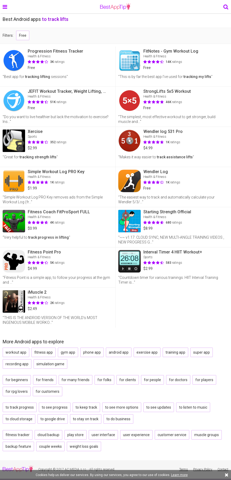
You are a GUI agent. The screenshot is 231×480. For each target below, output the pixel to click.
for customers (47, 391)
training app (175, 352)
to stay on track (85, 419)
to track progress (20, 407)
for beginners (17, 380)
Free (22, 35)
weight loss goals (84, 446)
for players (204, 380)
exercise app (147, 352)
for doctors (178, 380)
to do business (118, 419)
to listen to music (193, 407)
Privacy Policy (202, 469)
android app (119, 352)
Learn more (179, 475)
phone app (92, 352)
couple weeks (50, 446)
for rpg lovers (17, 391)
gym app (68, 352)
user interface (103, 435)
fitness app (43, 352)
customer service (172, 435)
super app (201, 352)
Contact (223, 469)
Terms (183, 469)
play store (75, 435)
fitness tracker (18, 435)
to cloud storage (19, 419)
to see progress (55, 407)
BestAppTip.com (115, 6)
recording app (17, 364)
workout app (16, 352)
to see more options (121, 407)
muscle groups (206, 435)
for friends (45, 380)
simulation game (50, 364)
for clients (127, 380)
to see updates (158, 407)
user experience (136, 435)
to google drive (52, 419)
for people (152, 380)
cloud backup (48, 435)
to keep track (86, 407)
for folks (104, 380)
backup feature (18, 446)
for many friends (75, 380)
